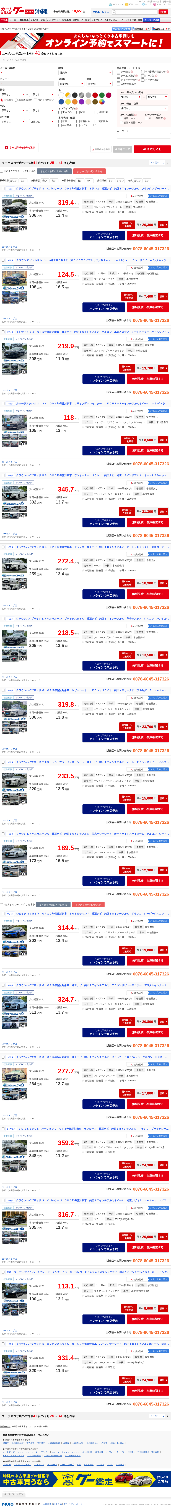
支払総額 (6, 100)
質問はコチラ (134, 4)
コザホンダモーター (53, 1455)
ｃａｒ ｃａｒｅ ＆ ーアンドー (33, 1452)
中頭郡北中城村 (117, 1443)
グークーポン (150, 79)
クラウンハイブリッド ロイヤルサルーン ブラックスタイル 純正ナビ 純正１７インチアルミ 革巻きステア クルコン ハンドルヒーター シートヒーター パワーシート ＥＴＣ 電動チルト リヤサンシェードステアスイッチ (92, 618)
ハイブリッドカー (87, 125)
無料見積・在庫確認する (148, 235)
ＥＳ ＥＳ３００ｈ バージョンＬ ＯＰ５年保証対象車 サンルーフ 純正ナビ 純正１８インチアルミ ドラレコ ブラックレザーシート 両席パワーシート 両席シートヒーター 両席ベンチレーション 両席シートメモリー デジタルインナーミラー (93, 1129)
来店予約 (65, 112)
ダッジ (110, 1464)
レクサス (100, 1464)
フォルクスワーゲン (22, 1464)
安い (44, 180)
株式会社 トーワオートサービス (110, 1452)
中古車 (4, 20)
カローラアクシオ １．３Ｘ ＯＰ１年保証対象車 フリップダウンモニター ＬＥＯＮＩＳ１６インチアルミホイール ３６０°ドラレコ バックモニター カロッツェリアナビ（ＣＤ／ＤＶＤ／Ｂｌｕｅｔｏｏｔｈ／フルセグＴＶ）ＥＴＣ (92, 403)
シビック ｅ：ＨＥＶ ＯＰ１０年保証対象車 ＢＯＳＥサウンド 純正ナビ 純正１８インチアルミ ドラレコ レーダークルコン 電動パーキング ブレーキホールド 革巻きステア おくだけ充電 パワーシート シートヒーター (92, 913)
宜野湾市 (41, 1443)
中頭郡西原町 (54, 1443)
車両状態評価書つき (153, 71)
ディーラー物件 (127, 79)
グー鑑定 (85, 20)
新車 (62, 121)
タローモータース (73, 1455)
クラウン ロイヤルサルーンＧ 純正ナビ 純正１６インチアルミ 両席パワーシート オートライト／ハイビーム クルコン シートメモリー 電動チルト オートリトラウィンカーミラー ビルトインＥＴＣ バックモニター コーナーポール (92, 834)
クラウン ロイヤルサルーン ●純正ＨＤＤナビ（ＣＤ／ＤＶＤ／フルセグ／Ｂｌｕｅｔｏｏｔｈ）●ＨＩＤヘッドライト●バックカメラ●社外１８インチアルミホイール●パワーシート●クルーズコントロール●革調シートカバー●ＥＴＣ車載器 (92, 260)
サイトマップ (117, 4)
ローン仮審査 (154, 118)
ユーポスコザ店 (9, 247)
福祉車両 (66, 20)
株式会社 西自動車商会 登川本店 (143, 1452)
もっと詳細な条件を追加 (22, 147)
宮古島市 (30, 1443)
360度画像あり (126, 84)
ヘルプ (148, 4)
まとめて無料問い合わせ (89, 171)
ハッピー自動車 (34, 1455)
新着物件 (83, 121)
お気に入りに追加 (164, 4)
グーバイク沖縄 (151, 20)
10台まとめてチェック (13, 171)
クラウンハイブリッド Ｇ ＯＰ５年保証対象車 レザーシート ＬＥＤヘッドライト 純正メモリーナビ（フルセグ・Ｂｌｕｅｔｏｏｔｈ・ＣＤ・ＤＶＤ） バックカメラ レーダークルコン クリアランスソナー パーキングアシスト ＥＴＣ (92, 690)
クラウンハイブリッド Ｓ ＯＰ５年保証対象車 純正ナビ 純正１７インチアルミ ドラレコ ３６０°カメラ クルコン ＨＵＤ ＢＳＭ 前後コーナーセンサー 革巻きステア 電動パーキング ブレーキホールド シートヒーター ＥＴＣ (92, 1057)
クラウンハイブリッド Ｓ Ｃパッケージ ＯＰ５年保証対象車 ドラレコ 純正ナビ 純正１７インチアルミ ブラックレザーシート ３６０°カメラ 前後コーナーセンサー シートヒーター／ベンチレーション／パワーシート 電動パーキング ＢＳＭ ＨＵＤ (92, 188)
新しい (13, 180)
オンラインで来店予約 (103, 235)
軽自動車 (24, 20)
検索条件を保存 (102, 149)
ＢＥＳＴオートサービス (13, 1455)
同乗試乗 (101, 112)
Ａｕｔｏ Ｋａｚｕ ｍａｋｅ (65, 1452)
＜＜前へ (154, 162)
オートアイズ (9, 1452)
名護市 (66, 1443)
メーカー (13, 20)
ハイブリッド (53, 20)
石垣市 (104, 1443)
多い (111, 180)
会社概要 (47, 1504)
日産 (79, 1464)
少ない (120, 180)
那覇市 (6, 1443)
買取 (140, 20)
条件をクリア (122, 149)
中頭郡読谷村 (93, 1443)
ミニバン (34, 20)
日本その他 (89, 1464)
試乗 (80, 112)
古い (23, 180)
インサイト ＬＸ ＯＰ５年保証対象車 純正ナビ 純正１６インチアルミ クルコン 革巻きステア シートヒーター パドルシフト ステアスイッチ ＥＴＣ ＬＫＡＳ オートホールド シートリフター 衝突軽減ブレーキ (92, 332)
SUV (43, 20)
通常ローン (127, 118)
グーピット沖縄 (128, 20)
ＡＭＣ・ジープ (67, 1464)
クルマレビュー (111, 20)
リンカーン (52, 1464)
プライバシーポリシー (74, 1504)
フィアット (39, 1464)
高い (54, 180)
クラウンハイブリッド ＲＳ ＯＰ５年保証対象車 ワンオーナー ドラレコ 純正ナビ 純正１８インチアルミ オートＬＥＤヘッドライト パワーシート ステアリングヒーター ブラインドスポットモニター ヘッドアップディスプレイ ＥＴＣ (92, 475)
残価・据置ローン (131, 122)
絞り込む (152, 149)
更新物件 (101, 121)
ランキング (97, 20)
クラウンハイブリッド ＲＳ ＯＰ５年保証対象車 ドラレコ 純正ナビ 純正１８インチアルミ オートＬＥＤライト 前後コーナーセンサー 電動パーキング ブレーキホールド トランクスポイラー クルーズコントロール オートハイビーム (92, 547)
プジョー (7, 1464)
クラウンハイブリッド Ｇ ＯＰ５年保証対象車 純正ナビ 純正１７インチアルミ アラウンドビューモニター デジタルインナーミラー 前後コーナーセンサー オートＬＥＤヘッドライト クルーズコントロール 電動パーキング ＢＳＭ (92, 985)
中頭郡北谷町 (18, 1443)
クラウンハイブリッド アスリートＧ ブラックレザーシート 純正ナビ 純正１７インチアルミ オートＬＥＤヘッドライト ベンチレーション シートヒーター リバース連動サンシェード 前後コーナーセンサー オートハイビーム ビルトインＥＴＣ (92, 762)
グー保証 (147, 75)
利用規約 (57, 1504)
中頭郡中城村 (78, 1443)
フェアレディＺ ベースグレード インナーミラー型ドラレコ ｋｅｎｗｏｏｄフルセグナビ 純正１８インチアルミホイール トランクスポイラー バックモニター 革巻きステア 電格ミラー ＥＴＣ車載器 (91, 1272)
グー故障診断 (126, 75)
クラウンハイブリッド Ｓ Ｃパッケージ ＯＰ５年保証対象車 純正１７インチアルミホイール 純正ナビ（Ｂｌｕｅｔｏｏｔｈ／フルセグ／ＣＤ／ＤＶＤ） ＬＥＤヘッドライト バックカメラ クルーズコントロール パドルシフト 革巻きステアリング (92, 1200)
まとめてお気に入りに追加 (54, 171)
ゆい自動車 (87, 1452)
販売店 (105, 12)
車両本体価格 (23, 100)
